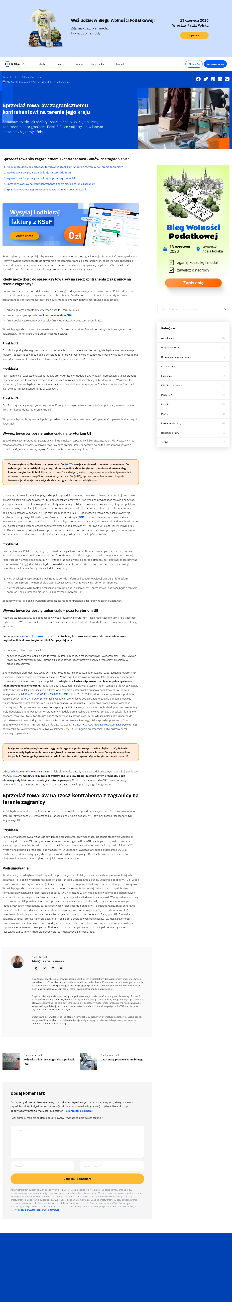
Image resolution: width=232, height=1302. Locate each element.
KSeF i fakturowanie (172, 385)
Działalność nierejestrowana (176, 356)
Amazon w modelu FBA (57, 315)
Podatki (165, 404)
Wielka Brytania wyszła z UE (29, 771)
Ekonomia (166, 375)
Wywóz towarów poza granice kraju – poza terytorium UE (41, 178)
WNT (81, 517)
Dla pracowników (170, 347)
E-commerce (168, 366)
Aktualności (167, 337)
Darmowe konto (215, 63)
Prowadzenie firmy (171, 423)
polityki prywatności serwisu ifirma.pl (38, 1209)
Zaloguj (194, 63)
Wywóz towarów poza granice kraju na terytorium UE (39, 172)
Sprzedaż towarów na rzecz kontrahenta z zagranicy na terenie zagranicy (51, 183)
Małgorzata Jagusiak (15, 81)
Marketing (166, 394)
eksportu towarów (32, 636)
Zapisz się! (194, 35)
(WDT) (69, 464)
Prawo (164, 413)
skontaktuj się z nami (79, 1110)
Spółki (164, 442)
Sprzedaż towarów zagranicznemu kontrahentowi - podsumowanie (47, 189)
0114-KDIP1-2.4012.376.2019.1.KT (98, 724)
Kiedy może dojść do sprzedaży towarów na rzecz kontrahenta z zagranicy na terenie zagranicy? (65, 166)
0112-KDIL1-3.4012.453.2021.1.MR (44, 694)
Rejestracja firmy (170, 432)
